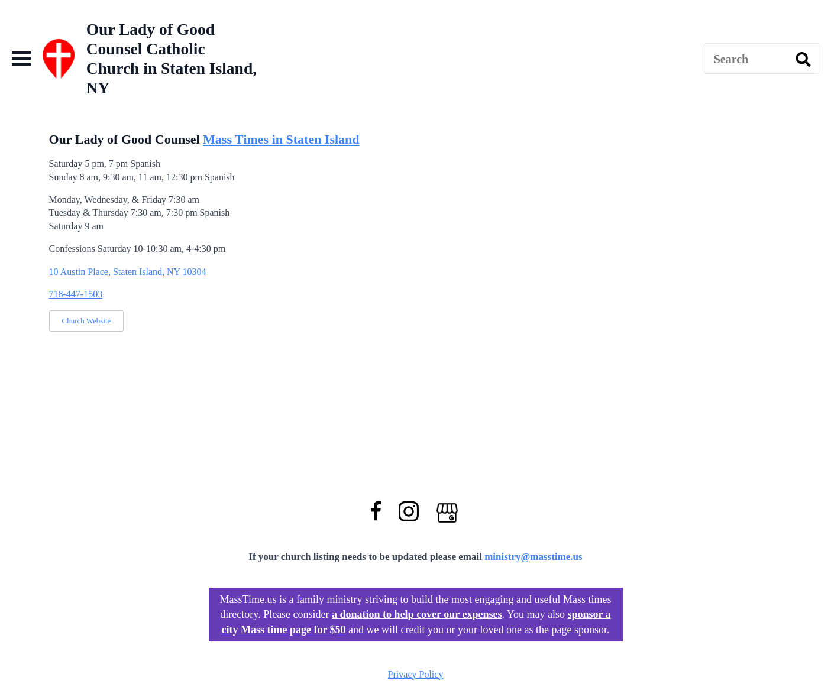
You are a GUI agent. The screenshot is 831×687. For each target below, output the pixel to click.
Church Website (86, 320)
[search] (803, 59)
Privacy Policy (416, 674)
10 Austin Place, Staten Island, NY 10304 (127, 272)
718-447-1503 (76, 294)
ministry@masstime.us (533, 556)
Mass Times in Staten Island (281, 139)
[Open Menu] (21, 58)
